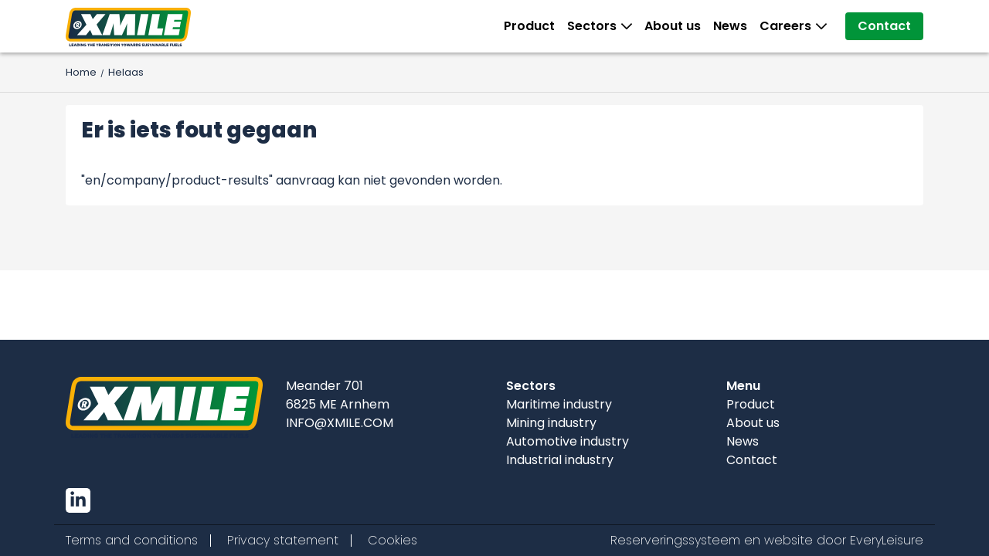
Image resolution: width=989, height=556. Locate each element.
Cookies (392, 540)
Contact (884, 26)
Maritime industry (559, 404)
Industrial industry (559, 460)
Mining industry (551, 423)
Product (529, 26)
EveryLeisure (886, 540)
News (730, 26)
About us (672, 26)
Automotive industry (567, 441)
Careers (788, 26)
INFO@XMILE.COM (339, 423)
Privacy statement (282, 540)
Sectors (595, 26)
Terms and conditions (132, 540)
